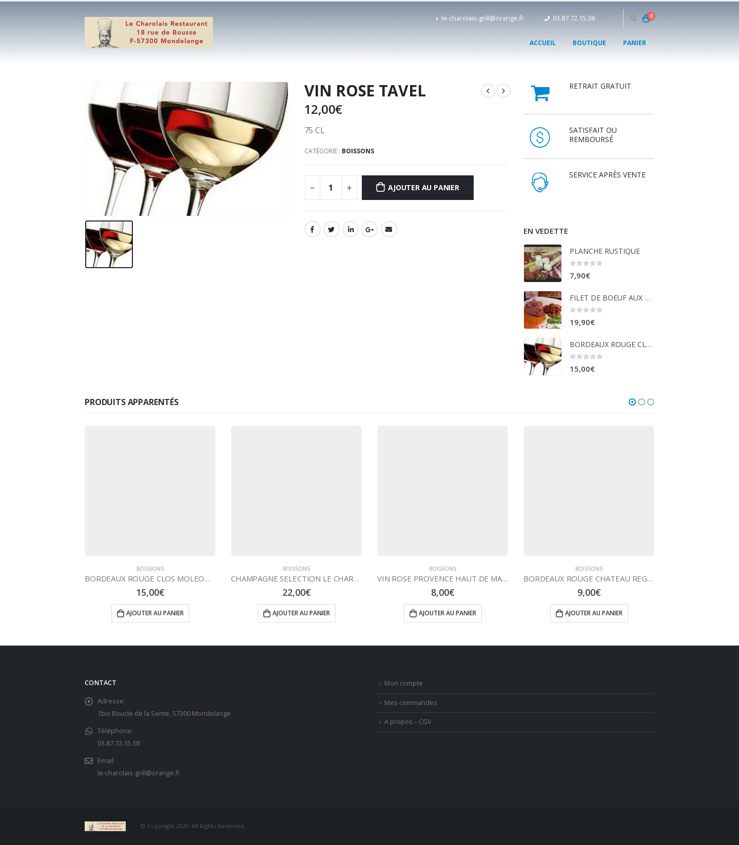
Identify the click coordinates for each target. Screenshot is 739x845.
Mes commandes (410, 702)
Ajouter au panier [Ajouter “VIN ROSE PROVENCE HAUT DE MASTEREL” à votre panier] (447, 613)
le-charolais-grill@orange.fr (480, 18)
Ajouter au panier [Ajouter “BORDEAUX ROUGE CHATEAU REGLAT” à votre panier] (594, 613)
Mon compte (403, 683)
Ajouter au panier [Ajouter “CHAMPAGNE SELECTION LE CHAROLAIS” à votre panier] (301, 613)
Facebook (312, 229)
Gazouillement (331, 229)
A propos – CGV (408, 721)
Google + (369, 229)
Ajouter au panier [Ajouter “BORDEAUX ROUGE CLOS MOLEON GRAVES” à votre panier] (155, 613)
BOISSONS (358, 151)
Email (389, 229)
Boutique (589, 42)
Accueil (543, 42)
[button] (632, 402)
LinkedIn (350, 229)
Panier (634, 42)
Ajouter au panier (423, 187)
